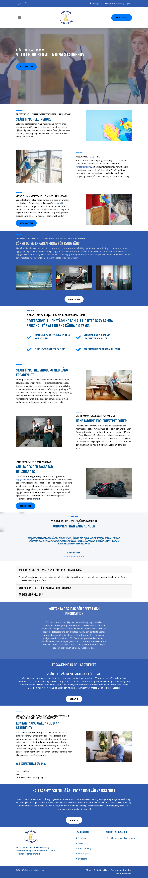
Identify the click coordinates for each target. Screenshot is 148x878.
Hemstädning (84, 848)
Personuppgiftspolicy (121, 870)
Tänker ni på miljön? (31, 594)
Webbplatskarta (123, 873)
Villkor (106, 870)
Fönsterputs (84, 853)
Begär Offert (121, 17)
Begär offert (26, 66)
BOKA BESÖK (74, 299)
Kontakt (97, 870)
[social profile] (25, 3)
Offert (81, 843)
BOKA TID (74, 699)
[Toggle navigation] (19, 17)
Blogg (88, 870)
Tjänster (82, 838)
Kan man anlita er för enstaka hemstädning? (45, 588)
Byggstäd (82, 858)
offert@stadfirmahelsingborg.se (117, 3)
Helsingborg (97, 3)
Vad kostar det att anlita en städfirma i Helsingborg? (50, 569)
